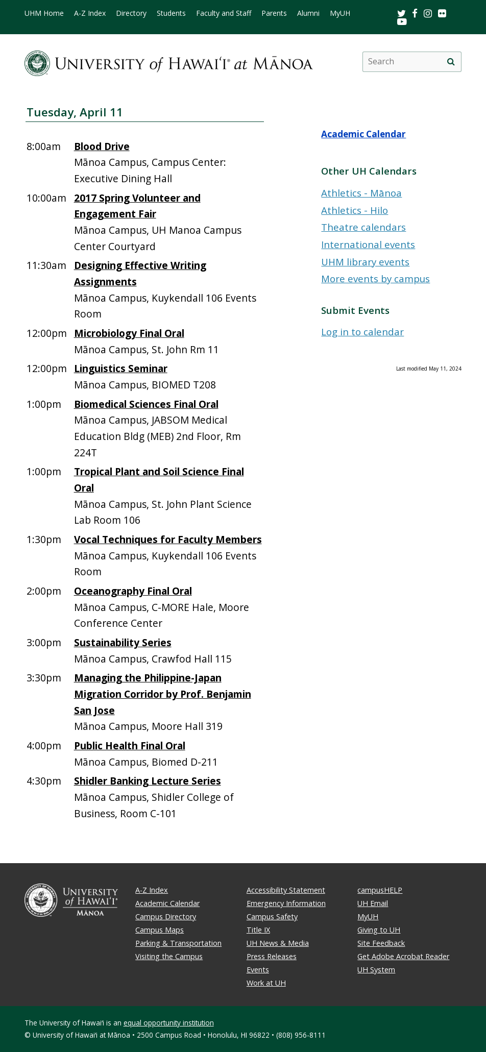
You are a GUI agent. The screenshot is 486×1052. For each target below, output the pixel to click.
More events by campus (375, 278)
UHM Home (44, 13)
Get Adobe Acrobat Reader (403, 956)
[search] (451, 61)
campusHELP (379, 890)
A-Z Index (90, 13)
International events (368, 244)
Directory (131, 13)
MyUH (340, 13)
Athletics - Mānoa (361, 192)
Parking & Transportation (178, 943)
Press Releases (272, 956)
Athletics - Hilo (354, 210)
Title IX (258, 930)
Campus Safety (272, 916)
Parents (274, 13)
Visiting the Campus (169, 956)
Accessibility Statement (286, 890)
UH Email (372, 903)
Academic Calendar (363, 134)
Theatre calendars (363, 227)
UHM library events (365, 261)
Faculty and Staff (223, 13)
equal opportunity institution (169, 1022)
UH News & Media (278, 943)
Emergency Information (286, 903)
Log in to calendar (362, 331)
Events (258, 969)
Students (171, 13)
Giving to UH (378, 930)
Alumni (308, 13)
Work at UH (266, 983)
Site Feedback (381, 943)
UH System (376, 969)
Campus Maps (159, 930)
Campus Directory (165, 916)
